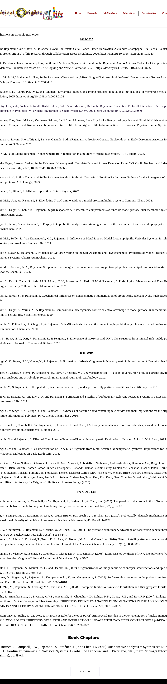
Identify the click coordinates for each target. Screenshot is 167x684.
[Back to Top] (84, 671)
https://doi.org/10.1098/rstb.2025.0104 (40, 96)
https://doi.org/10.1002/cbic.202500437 (27, 82)
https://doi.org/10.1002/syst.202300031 (121, 110)
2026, (96, 53)
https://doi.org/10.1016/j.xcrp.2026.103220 (127, 53)
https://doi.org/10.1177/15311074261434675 (123, 68)
